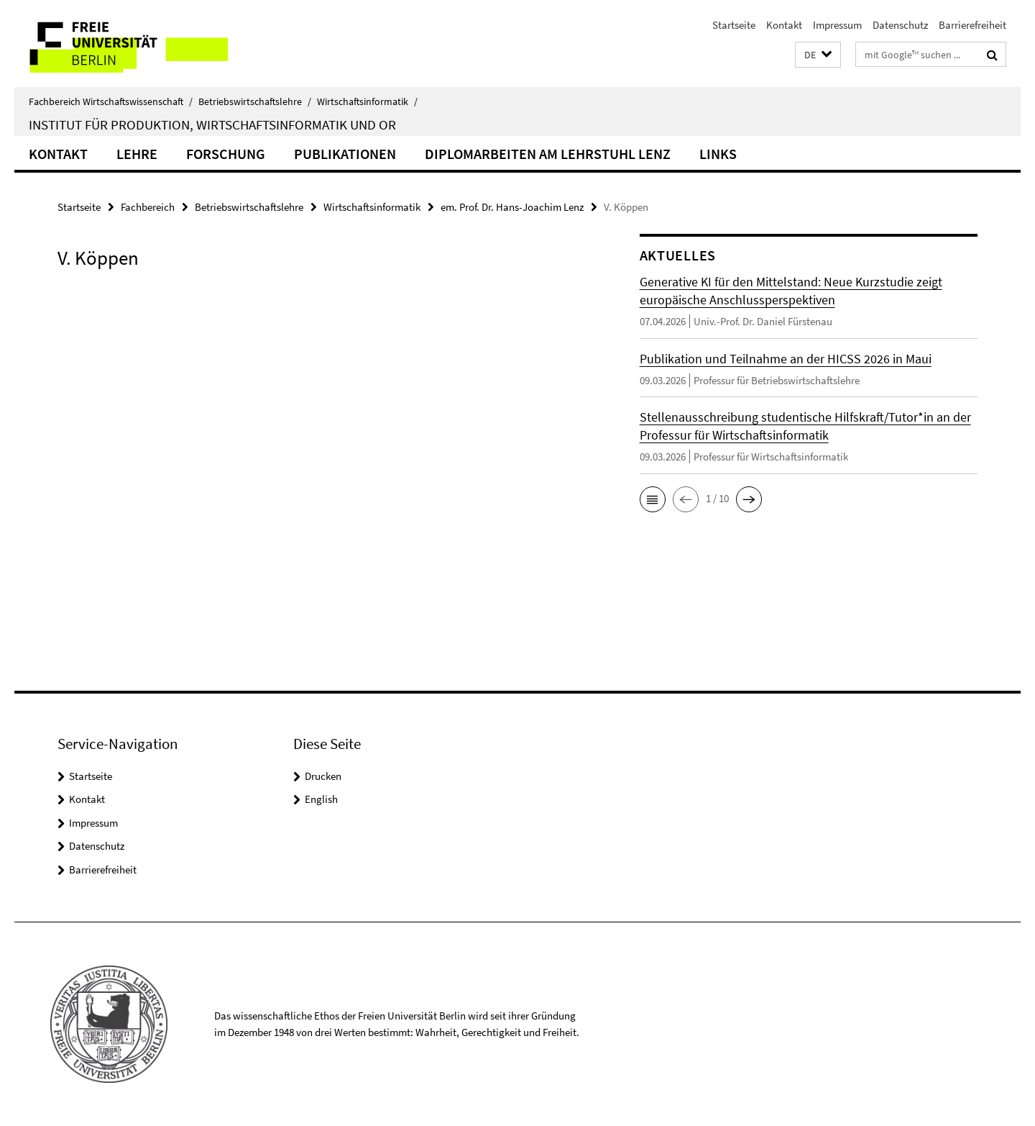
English (321, 799)
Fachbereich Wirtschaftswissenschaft (111, 101)
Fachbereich (148, 207)
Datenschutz (900, 25)
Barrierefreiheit (972, 25)
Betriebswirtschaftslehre (254, 101)
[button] (818, 55)
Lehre (136, 154)
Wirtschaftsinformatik (367, 101)
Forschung (225, 154)
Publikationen (345, 154)
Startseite (733, 25)
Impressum (837, 25)
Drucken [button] (323, 776)
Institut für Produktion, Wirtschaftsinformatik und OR (212, 124)
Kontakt (784, 25)
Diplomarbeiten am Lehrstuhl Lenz (548, 154)
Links (718, 154)
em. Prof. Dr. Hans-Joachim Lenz (512, 207)
